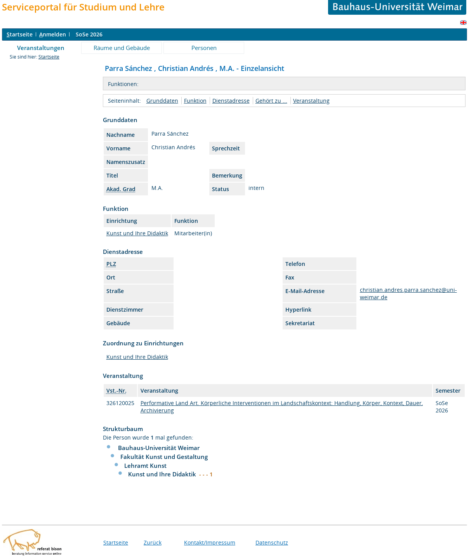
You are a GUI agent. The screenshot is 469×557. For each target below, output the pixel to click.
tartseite (20, 34)
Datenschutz (271, 542)
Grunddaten (162, 100)
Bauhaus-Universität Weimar (159, 448)
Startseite (48, 57)
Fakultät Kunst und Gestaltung (164, 456)
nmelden (52, 34)
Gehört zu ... (271, 100)
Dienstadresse (231, 100)
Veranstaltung (311, 100)
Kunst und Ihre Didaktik (137, 233)
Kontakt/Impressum (209, 542)
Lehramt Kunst (145, 465)
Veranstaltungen (40, 48)
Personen (204, 48)
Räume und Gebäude (122, 48)
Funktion (195, 100)
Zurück (153, 542)
